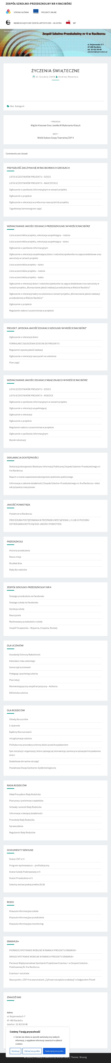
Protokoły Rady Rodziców (21, 819)
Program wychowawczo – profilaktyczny (29, 865)
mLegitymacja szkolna (20, 738)
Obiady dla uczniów (18, 719)
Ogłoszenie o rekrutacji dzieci (23, 337)
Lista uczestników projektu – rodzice (27, 270)
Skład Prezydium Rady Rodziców (25, 794)
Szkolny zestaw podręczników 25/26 (27, 884)
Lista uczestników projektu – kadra (26, 277)
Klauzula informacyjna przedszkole (26, 917)
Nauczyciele (15, 615)
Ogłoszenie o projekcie (20, 195)
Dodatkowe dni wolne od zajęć (24, 761)
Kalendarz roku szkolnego (22, 660)
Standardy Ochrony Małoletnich (24, 654)
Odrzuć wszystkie (32, 1051)
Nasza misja (15, 556)
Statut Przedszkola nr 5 (21, 878)
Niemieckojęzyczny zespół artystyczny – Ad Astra (33, 686)
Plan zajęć (14, 362)
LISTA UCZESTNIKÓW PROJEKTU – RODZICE (31, 395)
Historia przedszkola (19, 550)
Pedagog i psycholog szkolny (23, 673)
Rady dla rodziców (18, 569)
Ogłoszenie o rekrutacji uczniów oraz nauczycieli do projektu (39, 202)
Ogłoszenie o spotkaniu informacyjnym (28, 247)
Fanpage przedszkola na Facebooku (26, 596)
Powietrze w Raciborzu (20, 513)
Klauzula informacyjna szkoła (23, 911)
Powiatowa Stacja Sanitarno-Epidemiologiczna (32, 767)
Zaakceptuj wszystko (54, 1051)
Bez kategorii (17, 106)
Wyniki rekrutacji (17, 440)
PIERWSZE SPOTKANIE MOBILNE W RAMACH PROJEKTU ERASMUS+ (42, 950)
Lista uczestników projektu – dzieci (26, 264)
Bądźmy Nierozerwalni (20, 731)
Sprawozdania (16, 826)
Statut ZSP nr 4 (16, 858)
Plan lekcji (14, 679)
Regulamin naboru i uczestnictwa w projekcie (31, 310)
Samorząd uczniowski (19, 667)
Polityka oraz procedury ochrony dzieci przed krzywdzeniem (38, 744)
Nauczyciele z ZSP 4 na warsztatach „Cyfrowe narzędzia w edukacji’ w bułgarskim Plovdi (52, 979)
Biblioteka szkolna (18, 692)
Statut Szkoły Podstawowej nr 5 (24, 871)
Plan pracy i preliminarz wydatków (26, 800)
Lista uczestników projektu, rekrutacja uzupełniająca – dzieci (39, 241)
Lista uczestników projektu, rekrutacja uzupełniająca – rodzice (39, 235)
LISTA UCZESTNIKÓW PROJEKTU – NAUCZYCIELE (33, 183)
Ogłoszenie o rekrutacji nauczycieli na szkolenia (32, 356)
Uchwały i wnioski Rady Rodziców (25, 806)
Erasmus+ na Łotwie (19, 973)
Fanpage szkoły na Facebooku (23, 602)
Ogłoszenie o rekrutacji (20, 414)
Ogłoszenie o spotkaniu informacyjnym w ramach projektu (38, 189)
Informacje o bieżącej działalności (25, 813)
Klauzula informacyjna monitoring (26, 923)
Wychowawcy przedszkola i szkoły (25, 621)
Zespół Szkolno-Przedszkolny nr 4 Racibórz (39, 3)
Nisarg (83, 1057)
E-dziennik (14, 725)
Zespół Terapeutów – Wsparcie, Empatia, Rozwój (33, 627)
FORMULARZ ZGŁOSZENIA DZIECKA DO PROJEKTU (34, 343)
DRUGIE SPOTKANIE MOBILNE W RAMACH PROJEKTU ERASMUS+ (41, 956)
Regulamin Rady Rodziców (22, 832)
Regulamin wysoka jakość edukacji (26, 349)
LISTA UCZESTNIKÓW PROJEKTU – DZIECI (30, 176)
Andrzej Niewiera (68, 76)
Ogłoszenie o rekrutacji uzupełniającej (28, 408)
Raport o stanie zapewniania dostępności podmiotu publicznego (41, 476)
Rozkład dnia (15, 563)
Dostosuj (15, 1051)
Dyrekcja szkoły (16, 608)
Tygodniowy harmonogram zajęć (25, 208)
